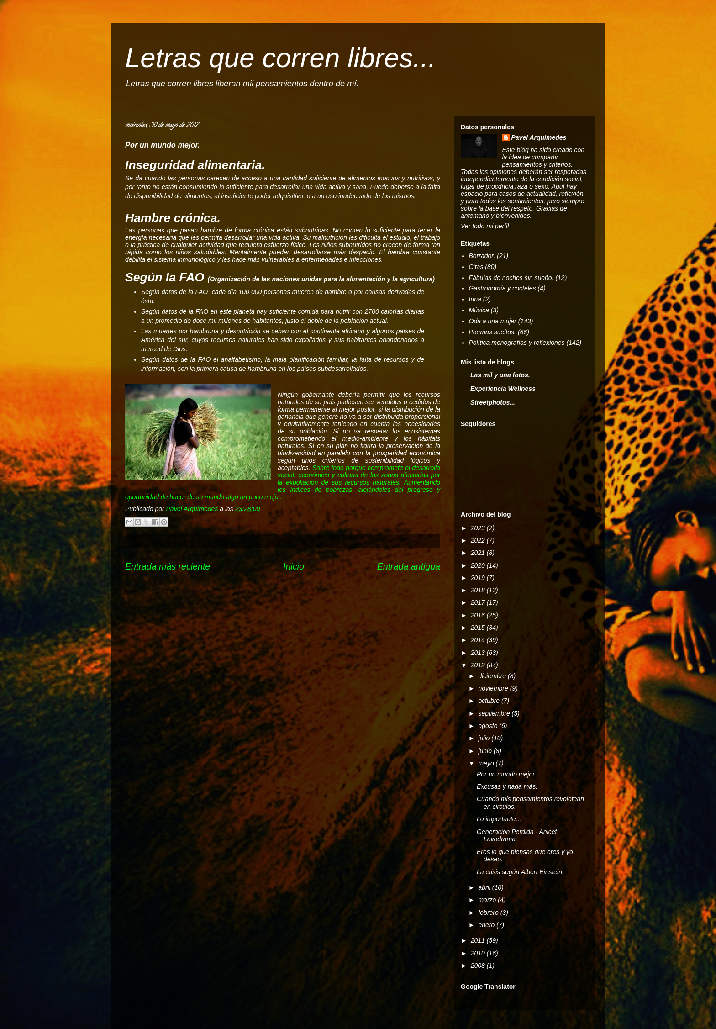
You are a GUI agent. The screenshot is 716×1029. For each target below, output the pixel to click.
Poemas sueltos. (492, 332)
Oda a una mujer (492, 321)
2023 (479, 528)
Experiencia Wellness (503, 388)
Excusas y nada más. (507, 786)
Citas (476, 266)
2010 (479, 953)
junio (485, 751)
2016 (479, 615)
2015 (479, 627)
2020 (479, 565)
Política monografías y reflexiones (517, 342)
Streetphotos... (492, 402)
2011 (479, 940)
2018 (479, 590)
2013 (479, 652)
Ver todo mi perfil (485, 226)
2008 (479, 965)
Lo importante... (499, 819)
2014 (479, 640)
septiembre (494, 713)
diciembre (493, 676)
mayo (486, 763)
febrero (489, 912)
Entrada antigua (408, 566)
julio (484, 738)
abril (485, 887)
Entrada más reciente (167, 566)
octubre (489, 700)
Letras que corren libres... (280, 57)
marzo (488, 899)
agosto (488, 725)
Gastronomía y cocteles (502, 288)
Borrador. (482, 255)
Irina (475, 299)
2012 (479, 665)
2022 (479, 540)
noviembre (494, 688)
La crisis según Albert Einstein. (520, 872)
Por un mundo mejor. (506, 774)
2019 (479, 577)
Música (479, 310)
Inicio (293, 566)
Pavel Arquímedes (539, 137)
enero (487, 925)
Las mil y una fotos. (500, 375)
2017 (479, 602)
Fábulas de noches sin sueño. (511, 277)
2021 (479, 552)
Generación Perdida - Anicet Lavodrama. (517, 835)
